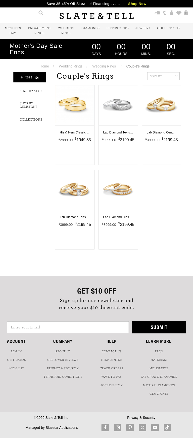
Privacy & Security (141, 418)
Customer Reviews (62, 359)
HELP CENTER (111, 359)
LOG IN (16, 351)
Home (44, 66)
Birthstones (117, 28)
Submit (159, 327)
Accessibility (111, 385)
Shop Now (137, 4)
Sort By (164, 75)
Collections (168, 28)
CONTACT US (111, 351)
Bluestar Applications (62, 428)
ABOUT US (62, 351)
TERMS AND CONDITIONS (63, 376)
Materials (158, 359)
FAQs (159, 351)
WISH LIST (16, 368)
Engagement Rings (39, 31)
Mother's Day (13, 31)
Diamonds (90, 28)
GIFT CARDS (16, 359)
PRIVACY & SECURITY (63, 368)
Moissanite (158, 368)
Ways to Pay (111, 376)
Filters (30, 77)
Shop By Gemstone (29, 105)
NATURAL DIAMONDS (159, 385)
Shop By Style (31, 91)
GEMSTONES (158, 393)
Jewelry (143, 28)
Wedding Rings (66, 31)
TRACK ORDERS (111, 368)
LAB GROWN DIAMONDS (159, 376)
